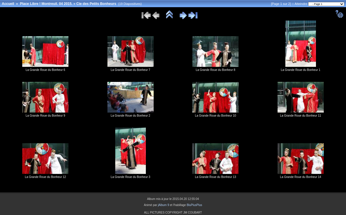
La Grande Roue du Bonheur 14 (300, 177)
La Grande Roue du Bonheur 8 (215, 69)
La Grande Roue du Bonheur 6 (45, 69)
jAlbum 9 (163, 205)
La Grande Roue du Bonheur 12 (45, 177)
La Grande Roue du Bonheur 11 (300, 115)
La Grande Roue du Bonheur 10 (215, 115)
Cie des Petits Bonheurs (96, 4)
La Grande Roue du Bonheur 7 (130, 69)
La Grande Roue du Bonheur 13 (215, 177)
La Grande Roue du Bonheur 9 (45, 115)
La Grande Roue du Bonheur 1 (300, 69)
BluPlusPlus (194, 205)
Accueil (8, 4)
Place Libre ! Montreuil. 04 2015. (46, 4)
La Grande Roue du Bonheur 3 (130, 177)
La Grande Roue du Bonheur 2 (130, 115)
